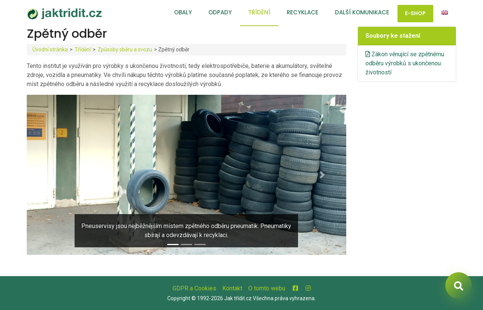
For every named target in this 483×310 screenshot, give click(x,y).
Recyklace (302, 12)
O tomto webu (266, 288)
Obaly (183, 12)
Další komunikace (362, 12)
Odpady (220, 12)
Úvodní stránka (50, 49)
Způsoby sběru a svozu (125, 49)
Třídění (259, 12)
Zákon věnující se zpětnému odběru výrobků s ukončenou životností (404, 63)
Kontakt (232, 288)
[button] (51, 175)
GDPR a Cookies (194, 288)
